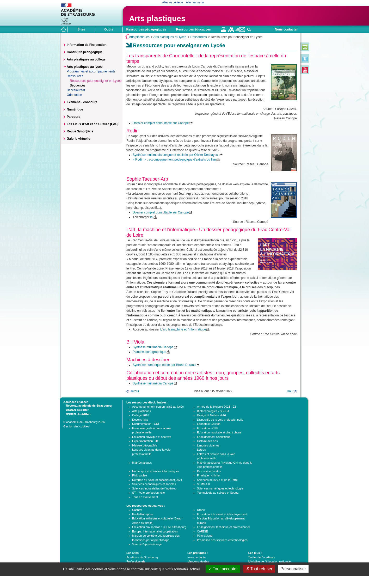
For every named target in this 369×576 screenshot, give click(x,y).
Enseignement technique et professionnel (223, 527)
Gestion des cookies (76, 426)
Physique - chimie (208, 475)
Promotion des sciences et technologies (222, 540)
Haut (290, 391)
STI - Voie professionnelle (148, 492)
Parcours (73, 117)
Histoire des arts (207, 441)
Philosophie (139, 475)
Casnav (137, 509)
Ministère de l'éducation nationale (269, 561)
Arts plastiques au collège (86, 59)
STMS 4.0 (203, 484)
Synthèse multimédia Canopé (153, 347)
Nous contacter (286, 29)
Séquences (77, 85)
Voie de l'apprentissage (147, 544)
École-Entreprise (142, 514)
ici (151, 217)
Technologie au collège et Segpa (217, 492)
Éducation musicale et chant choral (219, 432)
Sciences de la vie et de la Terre (217, 479)
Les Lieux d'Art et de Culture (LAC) (93, 124)
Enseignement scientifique (213, 436)
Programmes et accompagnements (91, 71)
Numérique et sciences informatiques (155, 471)
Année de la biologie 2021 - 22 (216, 406)
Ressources (198, 37)
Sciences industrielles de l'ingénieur (154, 488)
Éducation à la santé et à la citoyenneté (222, 514)
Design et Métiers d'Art (211, 415)
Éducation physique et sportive (151, 436)
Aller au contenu (172, 2)
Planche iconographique (149, 352)
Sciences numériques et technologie (220, 488)
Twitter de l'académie (261, 557)
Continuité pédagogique (84, 52)
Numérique (75, 109)
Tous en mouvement (145, 497)
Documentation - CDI (145, 423)
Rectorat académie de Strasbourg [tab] (87, 405)
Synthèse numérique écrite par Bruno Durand (164, 365)
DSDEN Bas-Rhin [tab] (76, 409)
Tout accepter (223, 569)
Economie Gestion (208, 423)
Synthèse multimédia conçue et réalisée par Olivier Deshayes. (176, 155)
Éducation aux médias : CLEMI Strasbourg (159, 527)
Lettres (201, 449)
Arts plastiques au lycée (169, 37)
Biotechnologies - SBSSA (213, 411)
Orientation (74, 95)
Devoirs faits (140, 419)
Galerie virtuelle (78, 138)
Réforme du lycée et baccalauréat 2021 (157, 479)
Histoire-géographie (144, 445)
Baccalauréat (76, 90)
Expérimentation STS (145, 441)
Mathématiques (142, 462)
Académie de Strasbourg (142, 557)
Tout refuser (259, 569)
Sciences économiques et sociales (154, 484)
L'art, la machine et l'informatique (183, 329)
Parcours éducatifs (209, 471)
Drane (201, 509)
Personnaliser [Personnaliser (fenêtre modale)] (293, 569)
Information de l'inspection (87, 45)
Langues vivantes (208, 445)
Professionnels (135, 561)
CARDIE (202, 531)
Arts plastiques (157, 18)
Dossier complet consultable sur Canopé (161, 123)
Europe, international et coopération (154, 531)
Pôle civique (204, 535)
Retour (134, 391)
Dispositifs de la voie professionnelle (220, 419)
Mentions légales (198, 561)
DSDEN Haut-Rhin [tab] (76, 414)
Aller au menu (195, 2)
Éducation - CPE (207, 428)
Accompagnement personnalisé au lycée (158, 406)
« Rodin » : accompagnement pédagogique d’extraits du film (174, 159)
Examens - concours (82, 102)
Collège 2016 (140, 415)
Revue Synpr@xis (80, 131)
